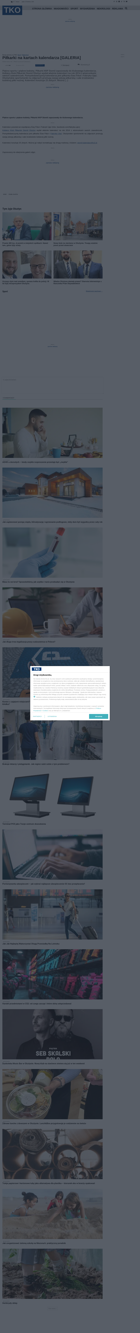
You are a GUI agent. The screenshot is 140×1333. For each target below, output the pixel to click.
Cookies (45, 710)
